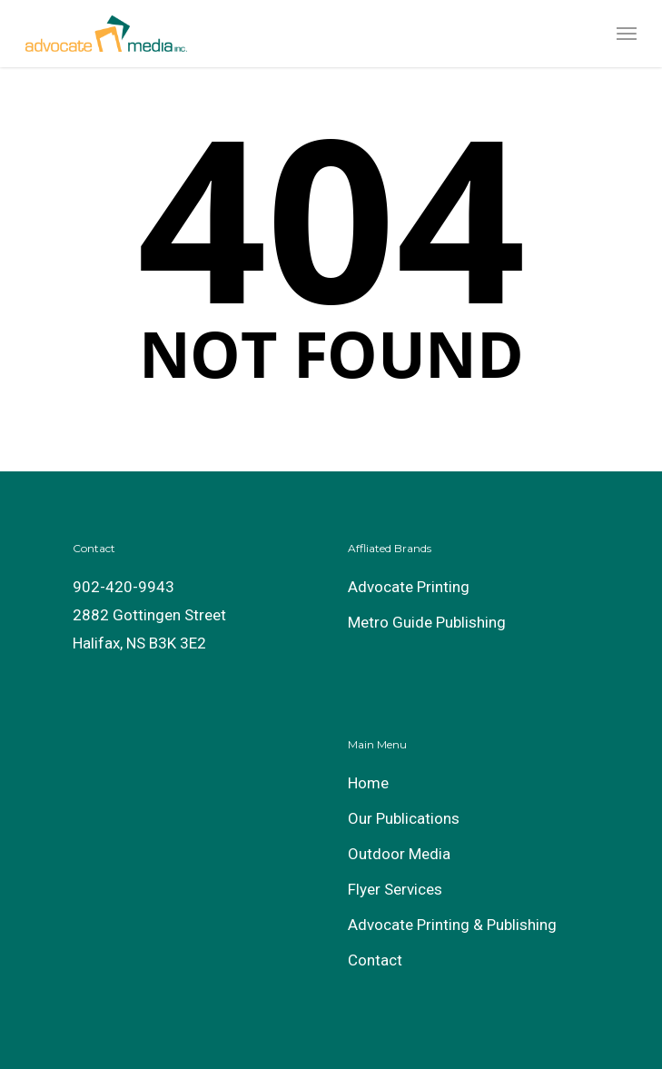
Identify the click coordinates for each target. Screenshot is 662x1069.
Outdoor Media (399, 854)
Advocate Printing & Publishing (452, 925)
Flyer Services (395, 889)
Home (368, 783)
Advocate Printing (408, 587)
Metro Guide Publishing (427, 622)
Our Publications (403, 818)
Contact (375, 960)
